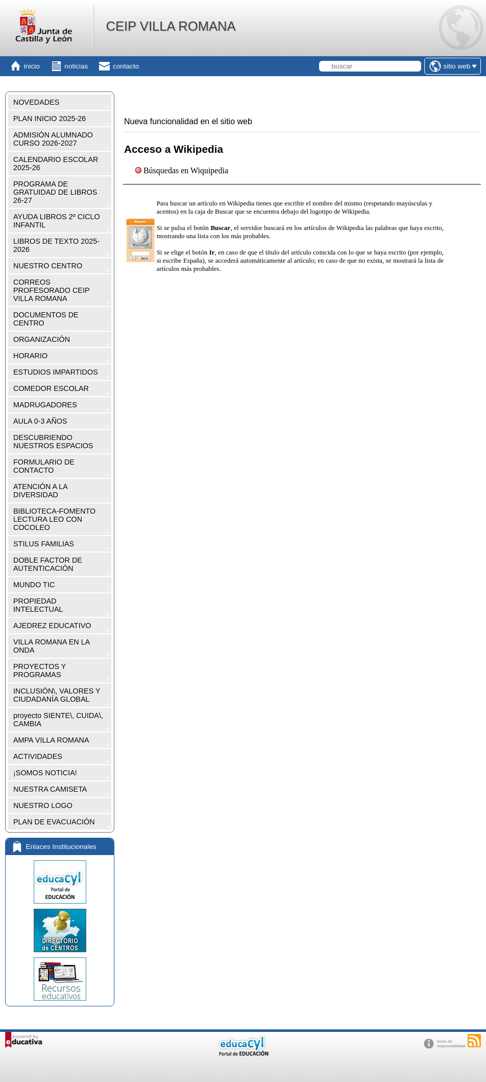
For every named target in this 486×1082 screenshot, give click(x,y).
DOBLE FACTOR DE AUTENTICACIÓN (47, 564)
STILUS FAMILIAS (43, 544)
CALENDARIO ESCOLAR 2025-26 (55, 163)
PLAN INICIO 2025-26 (49, 118)
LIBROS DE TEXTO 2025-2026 (56, 245)
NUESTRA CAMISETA (50, 789)
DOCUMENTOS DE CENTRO (46, 319)
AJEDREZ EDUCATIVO (52, 625)
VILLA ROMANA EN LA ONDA (51, 646)
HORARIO (30, 356)
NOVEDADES (36, 102)
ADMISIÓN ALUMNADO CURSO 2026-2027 (53, 139)
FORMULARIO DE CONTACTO (44, 466)
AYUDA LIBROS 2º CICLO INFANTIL (56, 221)
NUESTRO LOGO (42, 805)
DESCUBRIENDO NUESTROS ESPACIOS (53, 441)
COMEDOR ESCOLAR (51, 388)
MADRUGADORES (45, 405)
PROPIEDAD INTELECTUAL (38, 605)
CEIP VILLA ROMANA (170, 26)
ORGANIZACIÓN (41, 339)
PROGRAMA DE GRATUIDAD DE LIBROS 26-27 (55, 192)
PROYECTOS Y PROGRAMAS (39, 670)
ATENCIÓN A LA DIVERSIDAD (40, 490)
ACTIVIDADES (37, 756)
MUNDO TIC (34, 585)
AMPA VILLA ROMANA (51, 740)
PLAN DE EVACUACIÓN (54, 822)
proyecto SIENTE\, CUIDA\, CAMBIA (58, 719)
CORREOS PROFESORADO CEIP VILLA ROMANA (51, 290)
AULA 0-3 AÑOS (40, 421)
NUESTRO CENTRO (47, 266)
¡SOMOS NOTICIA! (45, 773)
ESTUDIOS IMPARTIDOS (55, 372)
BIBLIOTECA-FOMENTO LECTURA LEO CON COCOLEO (54, 519)
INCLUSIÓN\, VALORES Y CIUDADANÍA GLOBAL (57, 695)
